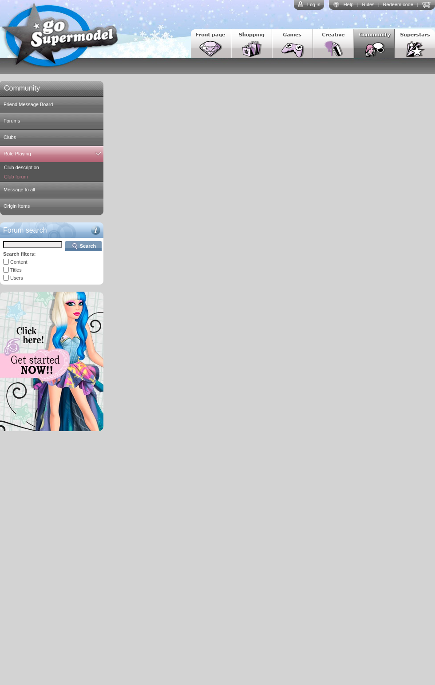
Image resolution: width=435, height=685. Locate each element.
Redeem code (398, 4)
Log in (313, 4)
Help (349, 4)
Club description (21, 167)
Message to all (19, 189)
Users (16, 278)
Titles (16, 270)
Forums (12, 120)
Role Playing (17, 153)
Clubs (10, 137)
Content (19, 262)
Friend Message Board (28, 104)
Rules (368, 4)
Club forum (16, 176)
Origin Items (17, 206)
